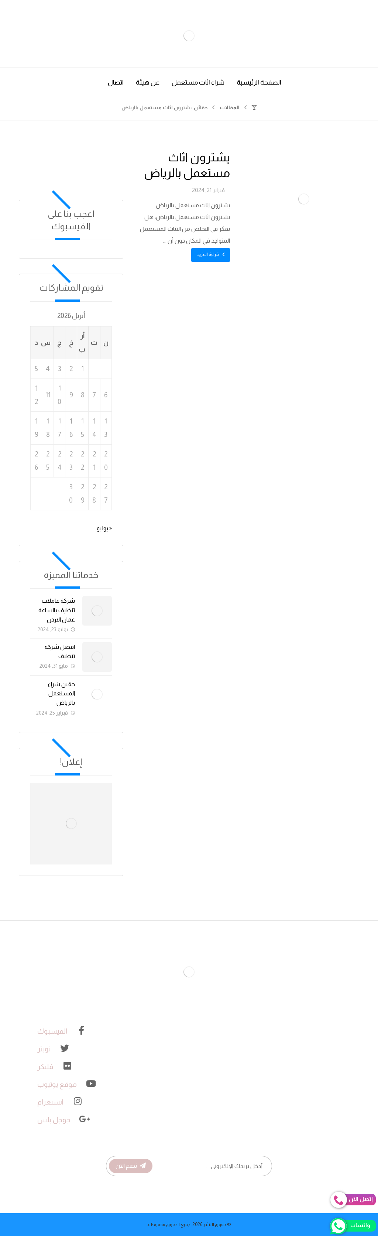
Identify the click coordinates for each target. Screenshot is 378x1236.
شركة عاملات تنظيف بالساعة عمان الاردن (56, 610)
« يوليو (104, 528)
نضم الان (131, 1166)
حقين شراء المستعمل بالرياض (61, 693)
